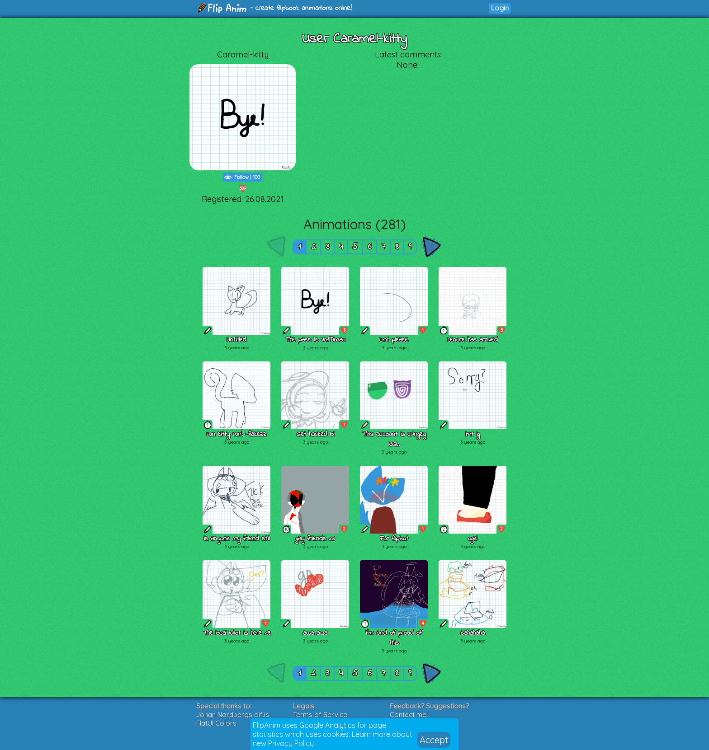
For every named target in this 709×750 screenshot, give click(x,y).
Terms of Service (320, 714)
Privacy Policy (291, 743)
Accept (434, 739)
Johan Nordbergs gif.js (232, 714)
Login (500, 8)
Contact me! (409, 714)
